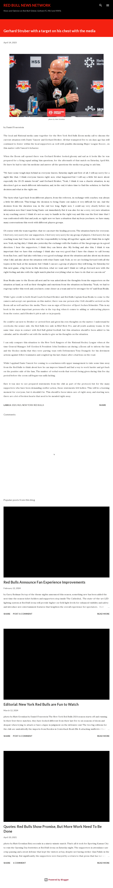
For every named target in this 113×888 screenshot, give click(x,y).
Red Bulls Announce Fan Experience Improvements (44, 582)
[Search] (100, 5)
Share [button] (102, 405)
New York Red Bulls (33, 405)
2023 (14, 405)
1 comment (19, 863)
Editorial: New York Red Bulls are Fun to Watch (41, 704)
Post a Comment (22, 613)
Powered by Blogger (56, 879)
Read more (103, 613)
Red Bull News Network (27, 5)
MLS (19, 405)
